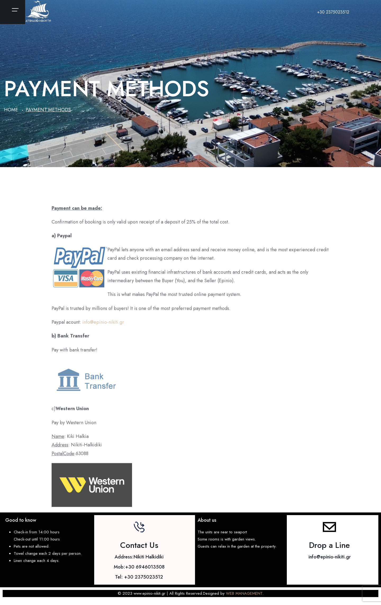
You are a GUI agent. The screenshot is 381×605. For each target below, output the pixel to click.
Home (11, 109)
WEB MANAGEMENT (244, 593)
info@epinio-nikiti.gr (103, 324)
